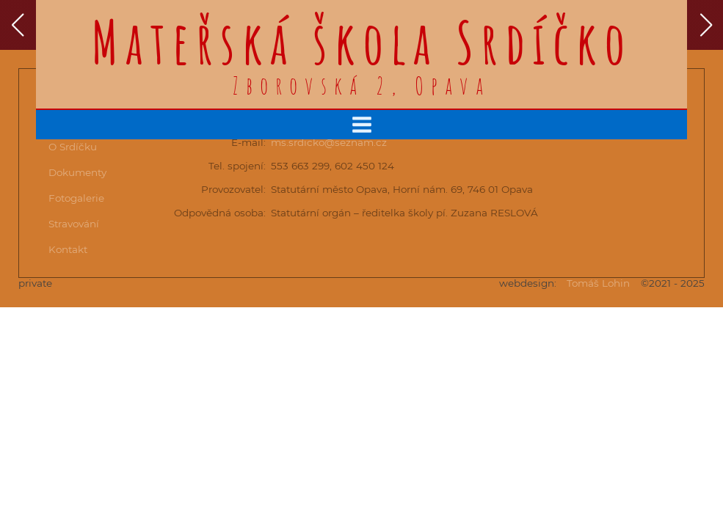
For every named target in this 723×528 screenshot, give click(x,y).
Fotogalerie (76, 198)
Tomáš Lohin (598, 283)
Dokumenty (77, 172)
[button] (17, 25)
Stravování (73, 224)
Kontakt (67, 249)
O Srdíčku (72, 147)
